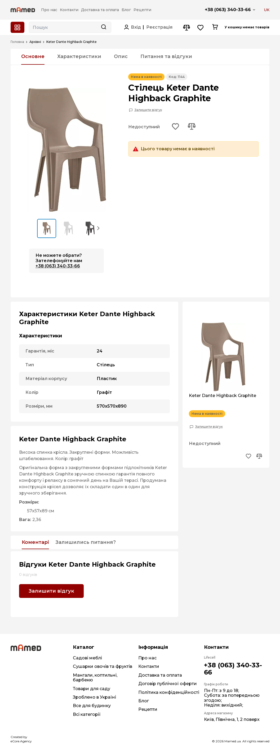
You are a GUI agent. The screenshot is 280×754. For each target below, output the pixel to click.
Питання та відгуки (166, 56)
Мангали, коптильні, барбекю (95, 677)
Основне (33, 56)
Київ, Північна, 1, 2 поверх (232, 719)
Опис (121, 56)
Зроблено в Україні (94, 697)
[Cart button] (215, 27)
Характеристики (79, 56)
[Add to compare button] (191, 127)
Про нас (147, 657)
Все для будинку (92, 705)
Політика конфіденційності (168, 692)
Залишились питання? (85, 542)
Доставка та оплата (160, 675)
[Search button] (103, 27)
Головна (17, 42)
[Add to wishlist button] (175, 127)
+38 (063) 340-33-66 (228, 9)
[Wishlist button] (200, 27)
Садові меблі (87, 657)
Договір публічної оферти (167, 683)
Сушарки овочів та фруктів (102, 666)
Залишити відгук (148, 110)
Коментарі (35, 542)
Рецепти (147, 709)
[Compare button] (186, 27)
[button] (98, 228)
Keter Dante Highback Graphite (222, 395)
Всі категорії (87, 714)
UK (266, 9)
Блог (143, 700)
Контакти (148, 666)
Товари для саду (91, 688)
